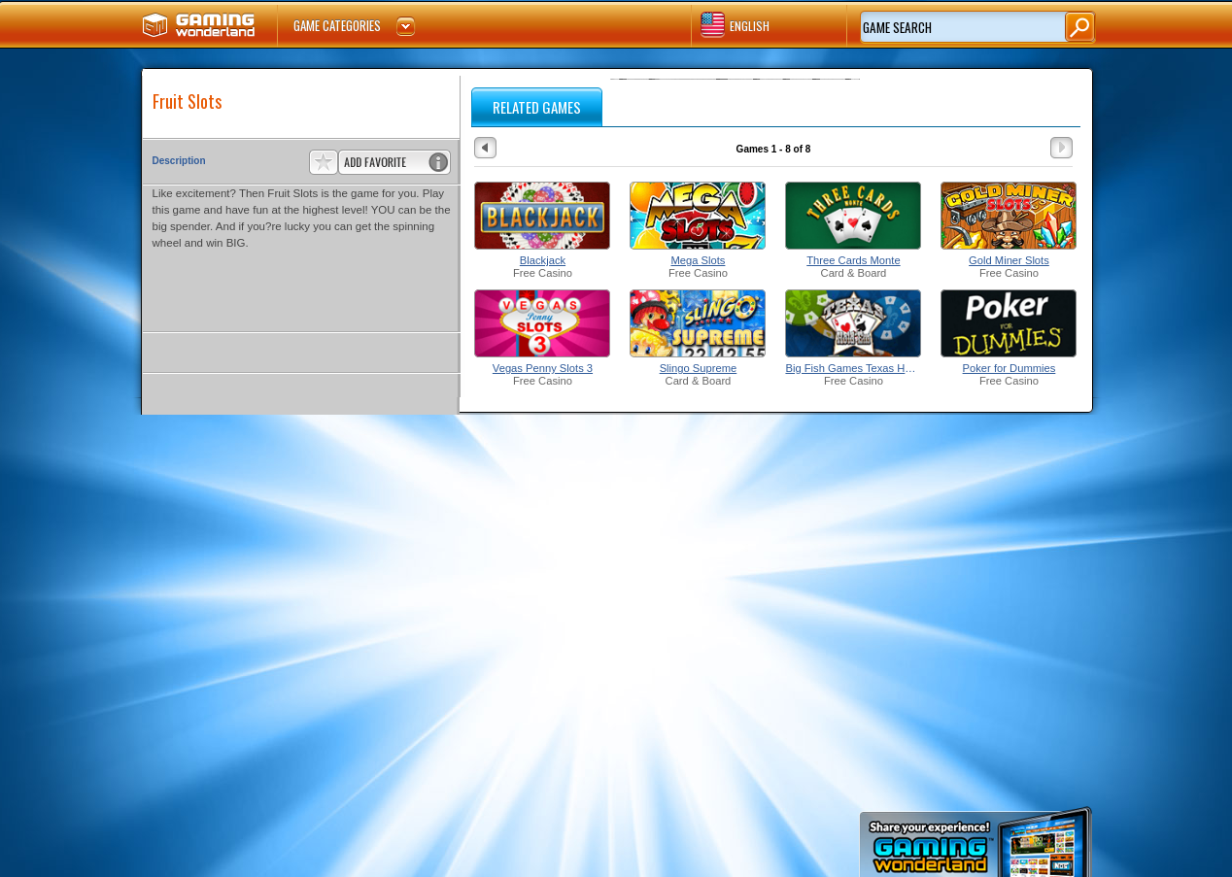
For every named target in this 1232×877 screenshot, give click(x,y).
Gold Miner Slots (1009, 260)
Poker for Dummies (1009, 368)
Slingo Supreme (698, 368)
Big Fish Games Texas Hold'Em (853, 368)
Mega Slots (697, 260)
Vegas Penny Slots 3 (543, 368)
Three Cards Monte (853, 260)
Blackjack (542, 260)
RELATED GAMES (537, 107)
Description (179, 160)
